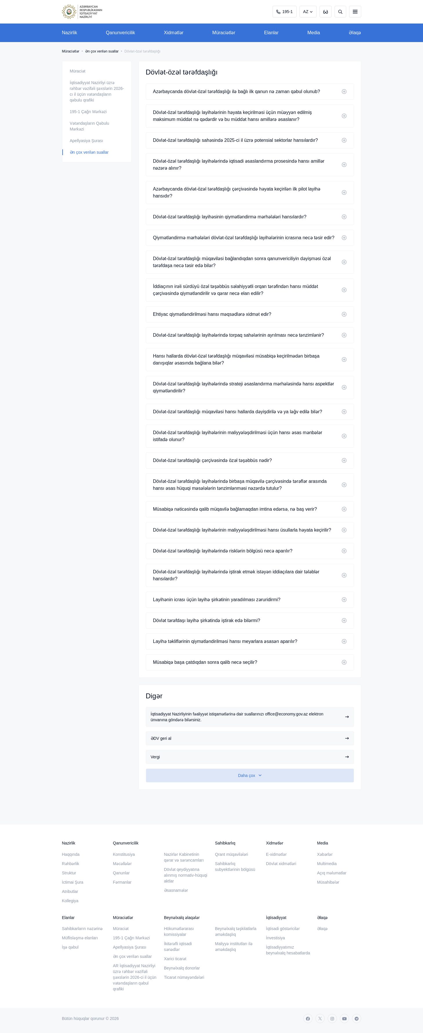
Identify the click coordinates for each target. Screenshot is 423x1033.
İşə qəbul (70, 947)
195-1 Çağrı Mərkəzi (88, 111)
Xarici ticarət (175, 958)
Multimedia (327, 863)
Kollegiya (70, 900)
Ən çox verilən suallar (102, 51)
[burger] (355, 11)
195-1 (284, 11)
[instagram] (332, 1018)
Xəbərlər (325, 854)
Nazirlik (69, 32)
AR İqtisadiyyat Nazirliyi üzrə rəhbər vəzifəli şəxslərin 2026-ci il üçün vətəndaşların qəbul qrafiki (135, 977)
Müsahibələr (328, 882)
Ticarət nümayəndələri (184, 977)
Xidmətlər (174, 32)
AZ (305, 11)
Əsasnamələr (176, 890)
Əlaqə (355, 32)
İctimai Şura (72, 882)
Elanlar (271, 32)
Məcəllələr (122, 863)
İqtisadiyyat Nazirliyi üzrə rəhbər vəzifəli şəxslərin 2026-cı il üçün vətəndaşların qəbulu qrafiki (97, 91)
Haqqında (71, 854)
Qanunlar (121, 873)
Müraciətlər (223, 32)
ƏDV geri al (250, 738)
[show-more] (250, 775)
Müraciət (78, 71)
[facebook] (308, 1018)
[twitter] (320, 1018)
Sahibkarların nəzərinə (82, 928)
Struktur (69, 873)
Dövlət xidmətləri (281, 863)
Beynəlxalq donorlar (182, 968)
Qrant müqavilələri (231, 854)
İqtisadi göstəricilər (283, 928)
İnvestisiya (275, 938)
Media (313, 32)
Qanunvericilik (120, 32)
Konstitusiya (124, 854)
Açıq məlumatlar (331, 873)
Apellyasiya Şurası (86, 140)
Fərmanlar (122, 882)
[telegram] (356, 1018)
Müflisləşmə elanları (80, 938)
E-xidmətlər (276, 854)
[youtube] (344, 1018)
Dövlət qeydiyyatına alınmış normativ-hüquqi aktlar (185, 875)
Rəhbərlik (70, 863)
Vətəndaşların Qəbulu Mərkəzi (89, 126)
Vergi (250, 757)
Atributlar (70, 891)
